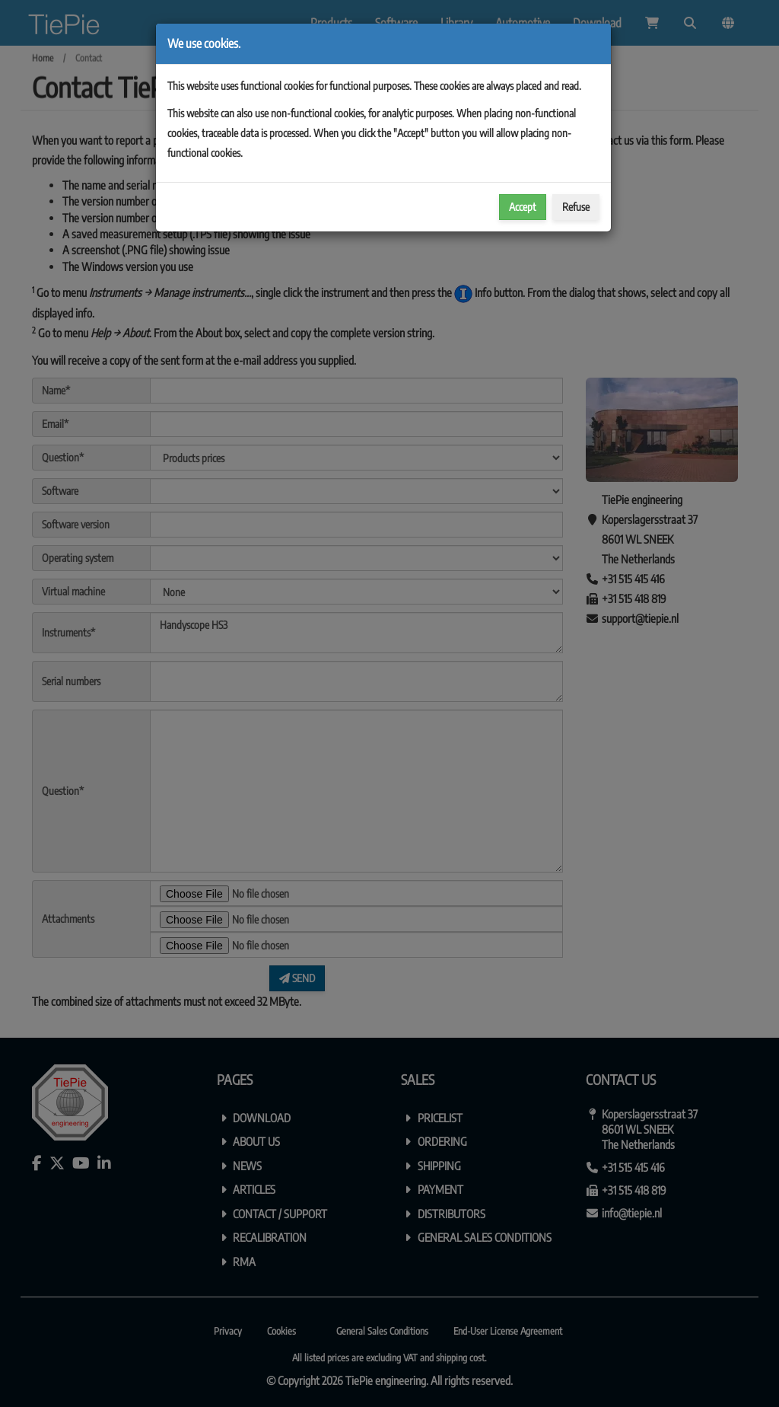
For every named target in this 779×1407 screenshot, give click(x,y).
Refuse (576, 206)
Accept (522, 206)
